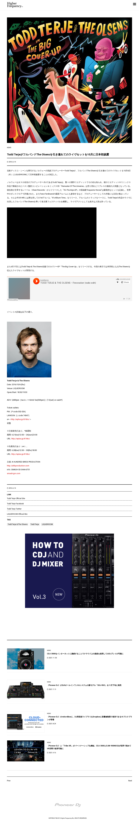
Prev (9, 781)
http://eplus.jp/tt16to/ (20, 419)
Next (130, 781)
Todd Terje (35, 524)
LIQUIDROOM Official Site (17, 514)
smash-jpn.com (13, 473)
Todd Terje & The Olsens (18, 524)
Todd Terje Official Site (16, 498)
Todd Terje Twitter (14, 509)
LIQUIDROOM (47, 524)
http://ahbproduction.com (18, 466)
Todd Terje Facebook (15, 504)
